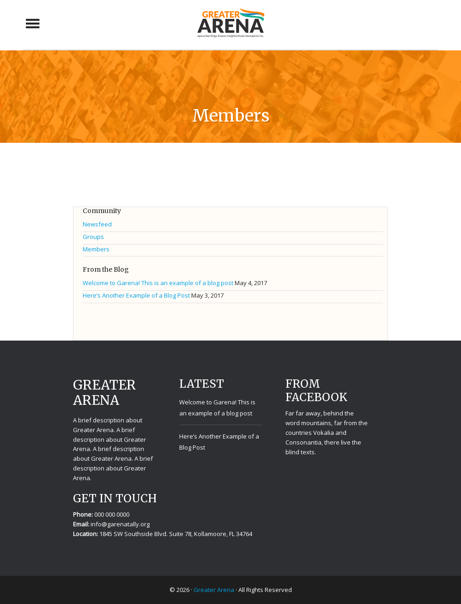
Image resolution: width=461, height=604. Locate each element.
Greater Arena (230, 23)
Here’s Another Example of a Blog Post (136, 295)
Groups (93, 236)
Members (96, 249)
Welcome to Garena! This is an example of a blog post (158, 283)
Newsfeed (97, 224)
